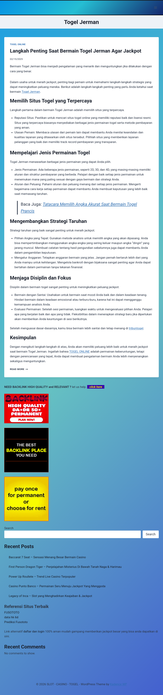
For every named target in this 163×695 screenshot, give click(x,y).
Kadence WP (118, 684)
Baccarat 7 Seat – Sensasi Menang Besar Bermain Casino (47, 557)
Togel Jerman (31, 91)
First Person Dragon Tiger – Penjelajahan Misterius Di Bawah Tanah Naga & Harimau (65, 567)
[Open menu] (155, 7)
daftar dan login (33, 631)
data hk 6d (11, 617)
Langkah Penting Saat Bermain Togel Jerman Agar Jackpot (75, 51)
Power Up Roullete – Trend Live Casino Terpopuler (42, 576)
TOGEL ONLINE (18, 44)
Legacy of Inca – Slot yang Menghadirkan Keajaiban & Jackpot (50, 596)
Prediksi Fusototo (16, 622)
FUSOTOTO (11, 612)
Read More (19, 369)
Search (8, 528)
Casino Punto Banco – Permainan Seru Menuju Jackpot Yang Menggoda (57, 586)
